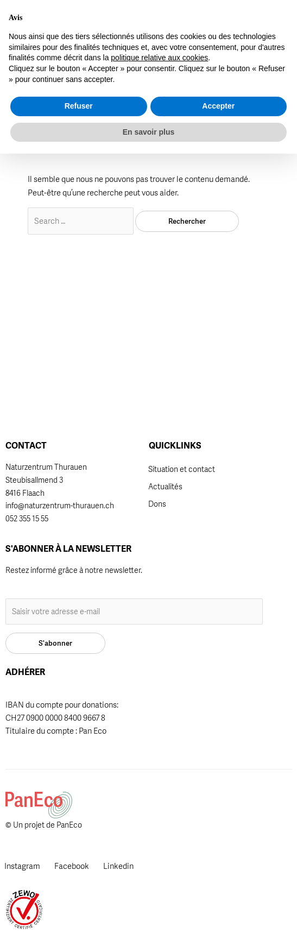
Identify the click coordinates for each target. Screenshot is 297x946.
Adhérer (151, 22)
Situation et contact (181, 469)
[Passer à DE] (219, 15)
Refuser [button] (79, 898)
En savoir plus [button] (149, 923)
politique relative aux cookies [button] (159, 850)
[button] (198, 23)
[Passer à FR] (218, 30)
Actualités (165, 486)
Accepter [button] (218, 898)
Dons (157, 504)
